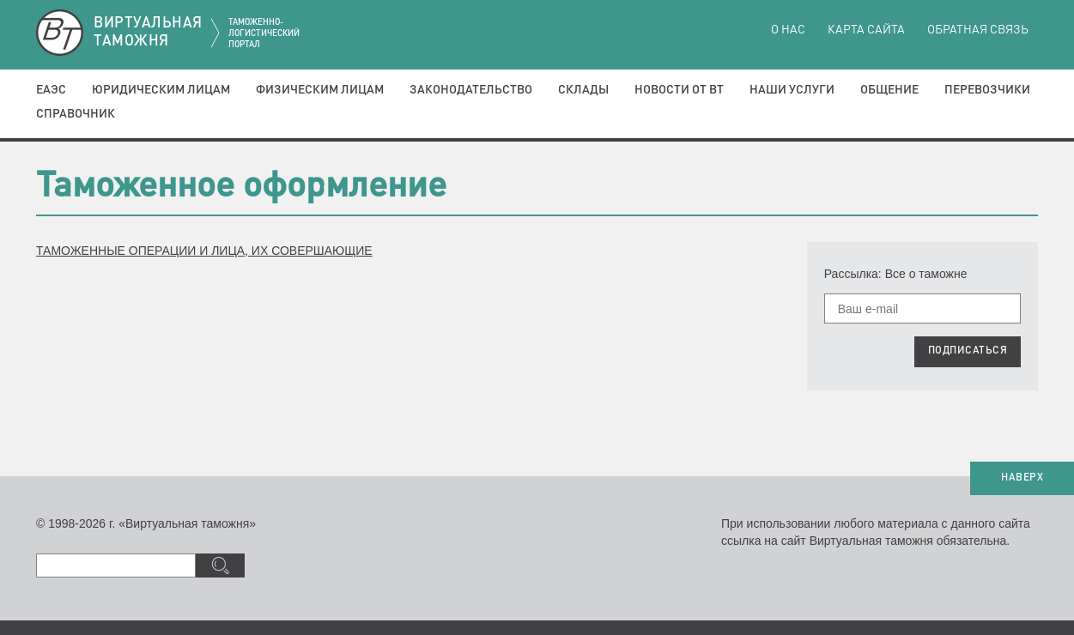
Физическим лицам (320, 90)
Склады (583, 90)
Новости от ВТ (679, 90)
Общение (889, 90)
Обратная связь (977, 30)
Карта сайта (866, 30)
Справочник (75, 114)
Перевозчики (987, 90)
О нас (788, 30)
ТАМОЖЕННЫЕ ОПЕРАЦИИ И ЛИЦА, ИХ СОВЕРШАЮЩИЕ (204, 250)
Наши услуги (791, 90)
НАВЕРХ (1022, 478)
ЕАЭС (51, 90)
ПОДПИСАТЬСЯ (968, 351)
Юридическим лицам (161, 90)
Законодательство (471, 90)
